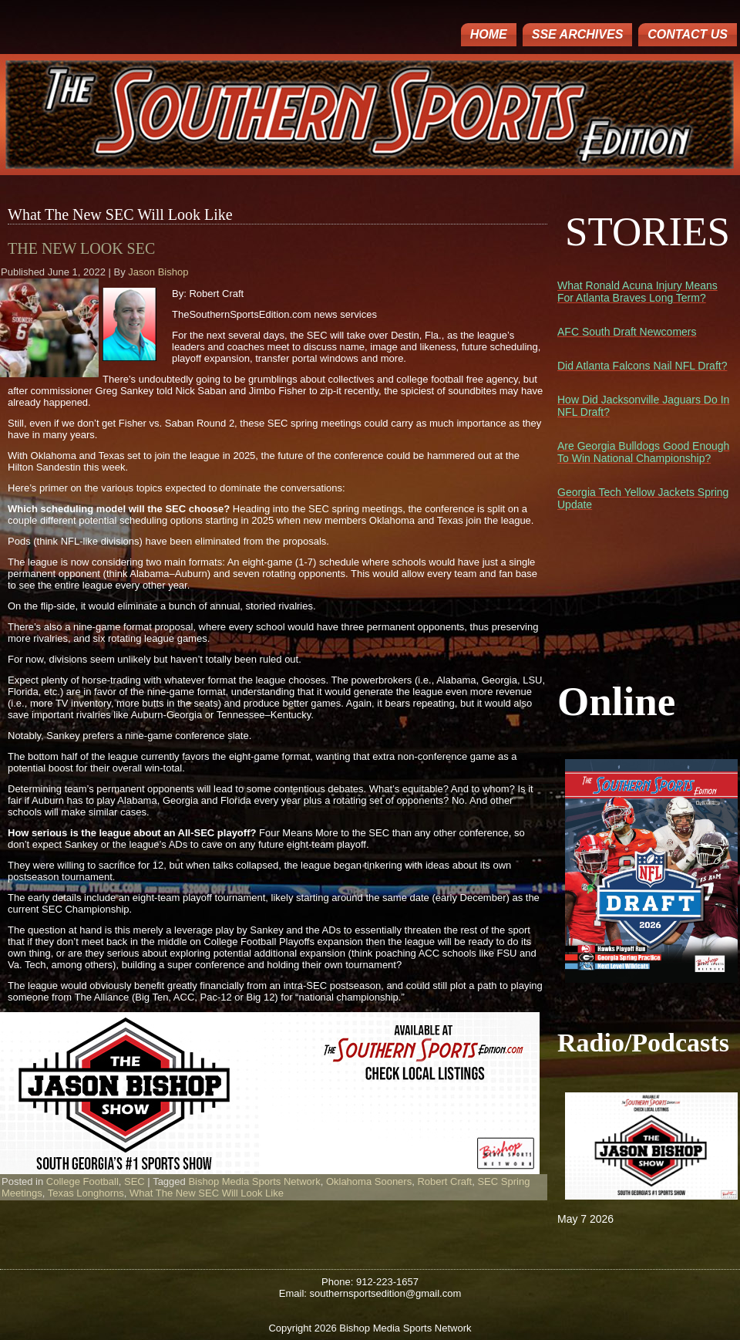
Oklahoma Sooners (369, 1181)
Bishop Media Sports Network (254, 1181)
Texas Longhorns (86, 1193)
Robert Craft (444, 1181)
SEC (134, 1181)
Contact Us (688, 34)
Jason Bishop (158, 272)
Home (488, 34)
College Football (82, 1181)
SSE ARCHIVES (578, 34)
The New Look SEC (81, 248)
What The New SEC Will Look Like (207, 1193)
